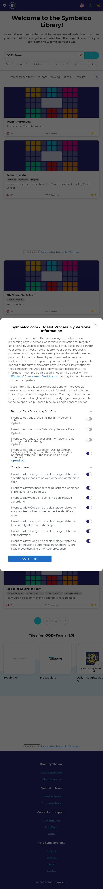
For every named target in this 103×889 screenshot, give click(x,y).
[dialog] (51, 444)
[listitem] (51, 411)
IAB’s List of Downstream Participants (32, 376)
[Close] (95, 324)
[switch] (89, 419)
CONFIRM (30, 558)
